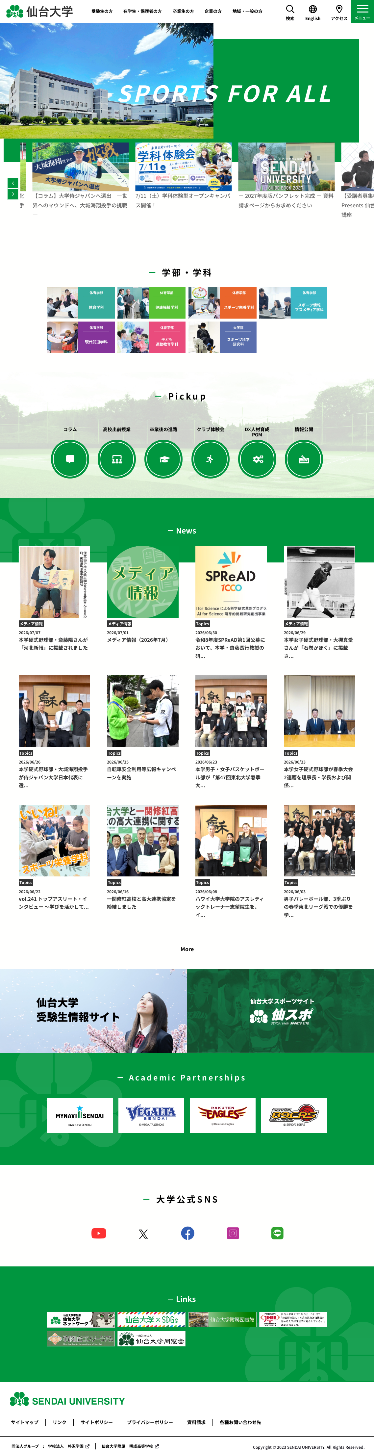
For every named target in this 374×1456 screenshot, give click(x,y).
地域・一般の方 (247, 11)
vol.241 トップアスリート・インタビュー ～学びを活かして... (54, 899)
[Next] (13, 194)
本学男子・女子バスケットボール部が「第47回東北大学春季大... (231, 774)
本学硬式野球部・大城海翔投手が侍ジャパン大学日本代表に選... (54, 774)
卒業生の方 (183, 11)
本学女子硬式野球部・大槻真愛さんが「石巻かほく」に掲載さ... (319, 644)
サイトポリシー (97, 1422)
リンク (59, 1422)
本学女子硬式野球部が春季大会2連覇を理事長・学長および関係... (319, 774)
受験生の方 (102, 11)
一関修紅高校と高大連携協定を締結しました (142, 899)
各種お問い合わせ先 (240, 1422)
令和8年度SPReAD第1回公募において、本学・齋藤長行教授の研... (231, 644)
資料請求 (196, 1422)
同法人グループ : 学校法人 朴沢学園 (48, 1446)
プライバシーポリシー (150, 1422)
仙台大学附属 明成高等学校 (127, 1446)
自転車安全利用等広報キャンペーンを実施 (142, 770)
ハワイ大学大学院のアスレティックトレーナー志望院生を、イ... (231, 903)
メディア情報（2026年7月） (142, 636)
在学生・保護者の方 (142, 11)
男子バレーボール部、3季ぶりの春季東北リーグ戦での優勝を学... (319, 903)
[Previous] (13, 183)
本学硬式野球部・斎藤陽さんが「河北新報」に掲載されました (54, 640)
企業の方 (213, 11)
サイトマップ (24, 1422)
